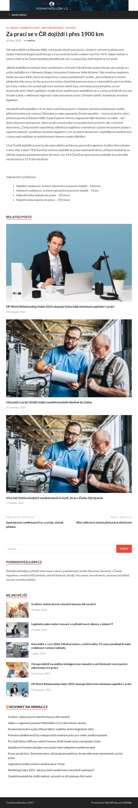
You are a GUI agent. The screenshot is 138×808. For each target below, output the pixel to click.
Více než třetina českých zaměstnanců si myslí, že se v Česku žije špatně (54, 498)
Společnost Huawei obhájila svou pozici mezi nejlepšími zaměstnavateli (51, 747)
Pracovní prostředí (52, 28)
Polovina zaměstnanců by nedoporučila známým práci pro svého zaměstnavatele (57, 735)
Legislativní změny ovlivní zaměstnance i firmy (36, 764)
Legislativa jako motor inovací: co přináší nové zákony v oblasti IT (72, 624)
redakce (31, 40)
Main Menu (19, 14)
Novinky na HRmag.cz (28, 707)
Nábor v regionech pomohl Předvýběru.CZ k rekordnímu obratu (47, 723)
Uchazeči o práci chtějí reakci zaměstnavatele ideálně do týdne (49, 402)
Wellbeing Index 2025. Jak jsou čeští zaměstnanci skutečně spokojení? (51, 770)
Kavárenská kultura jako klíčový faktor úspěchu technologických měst (51, 729)
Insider (14, 28)
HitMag (127, 802)
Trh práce (70, 28)
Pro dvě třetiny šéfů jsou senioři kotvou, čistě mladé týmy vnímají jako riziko (54, 741)
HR (7, 28)
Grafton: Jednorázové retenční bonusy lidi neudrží (63, 604)
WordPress (111, 802)
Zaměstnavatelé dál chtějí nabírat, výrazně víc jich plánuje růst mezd (50, 776)
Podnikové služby (30, 28)
